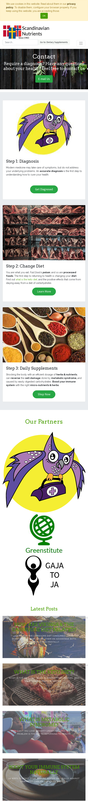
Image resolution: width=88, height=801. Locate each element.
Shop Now (44, 394)
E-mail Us (44, 79)
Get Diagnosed (44, 189)
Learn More (44, 291)
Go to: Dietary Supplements (54, 42)
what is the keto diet (26, 279)
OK (44, 15)
